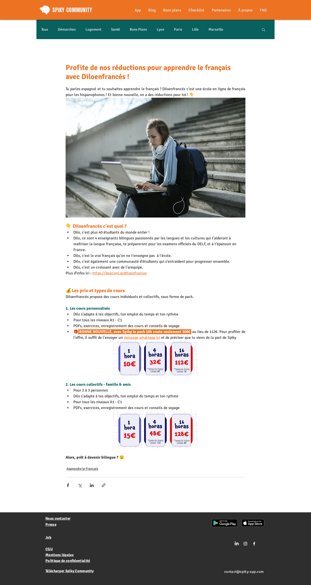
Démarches (67, 29)
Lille (195, 29)
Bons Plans (138, 29)
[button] (263, 29)
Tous (44, 29)
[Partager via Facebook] (68, 485)
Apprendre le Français (82, 469)
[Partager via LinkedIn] (91, 485)
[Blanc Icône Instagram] (245, 543)
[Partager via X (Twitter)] (80, 485)
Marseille (215, 29)
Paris (178, 29)
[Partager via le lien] (103, 485)
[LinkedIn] (236, 543)
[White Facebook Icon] (254, 543)
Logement (93, 29)
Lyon (160, 29)
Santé (115, 29)
